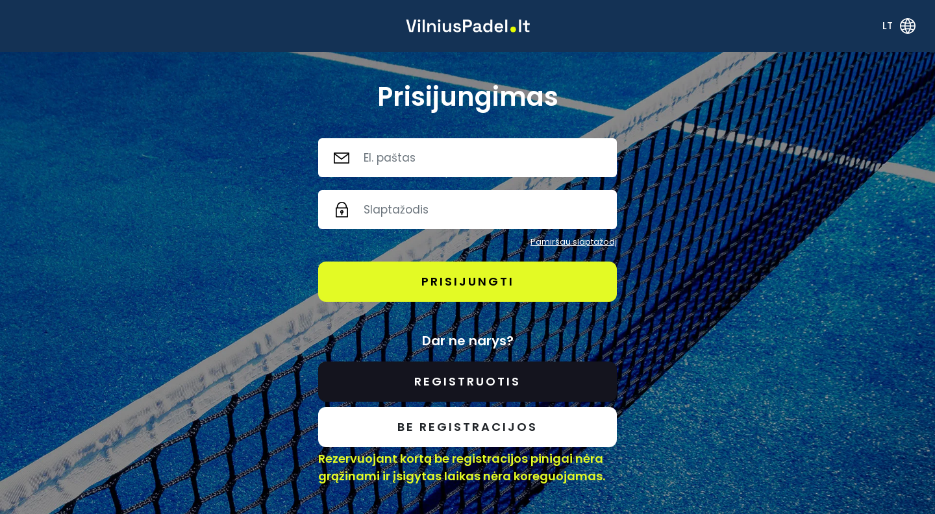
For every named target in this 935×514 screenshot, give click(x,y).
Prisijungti (467, 281)
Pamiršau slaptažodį (573, 242)
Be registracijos (467, 427)
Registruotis (467, 381)
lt (887, 25)
